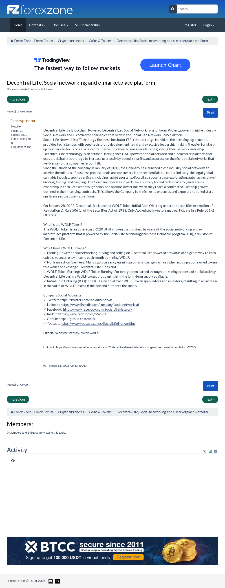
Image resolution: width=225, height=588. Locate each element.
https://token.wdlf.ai (84, 333)
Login (209, 25)
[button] (210, 112)
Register (189, 25)
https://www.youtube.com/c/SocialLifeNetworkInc (98, 323)
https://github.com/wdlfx (77, 319)
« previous (18, 99)
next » (210, 99)
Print (210, 112)
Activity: (18, 449)
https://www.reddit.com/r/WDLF (82, 314)
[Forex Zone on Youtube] (50, 581)
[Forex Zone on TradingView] (57, 581)
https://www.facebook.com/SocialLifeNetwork (97, 309)
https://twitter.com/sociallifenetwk (86, 300)
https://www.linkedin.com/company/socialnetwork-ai (100, 305)
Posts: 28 (17, 130)
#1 (45, 365)
